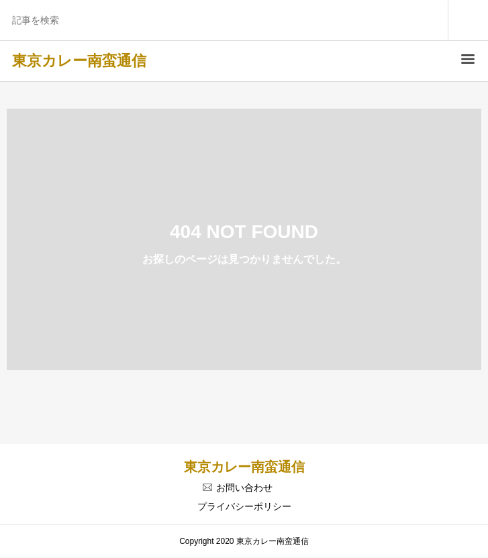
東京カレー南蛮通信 (79, 60)
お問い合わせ (244, 487)
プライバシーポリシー (244, 506)
